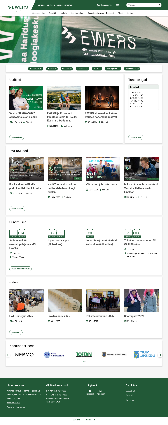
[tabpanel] (143, 97)
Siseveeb (83, 68)
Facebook (90, 392)
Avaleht (76, 420)
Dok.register (114, 68)
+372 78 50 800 (13, 398)
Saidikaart (90, 420)
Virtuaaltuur (133, 68)
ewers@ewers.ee (13, 403)
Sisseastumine (39, 13)
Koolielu (64, 13)
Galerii (128, 395)
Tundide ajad (135, 137)
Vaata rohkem (17, 209)
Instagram (100, 392)
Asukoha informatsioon (16, 407)
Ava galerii (15, 332)
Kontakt (131, 13)
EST (119, 5)
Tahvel (53, 68)
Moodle (67, 68)
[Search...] (159, 5)
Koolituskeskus (78, 13)
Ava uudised (16, 137)
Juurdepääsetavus (104, 5)
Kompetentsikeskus (96, 13)
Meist (121, 13)
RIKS (98, 68)
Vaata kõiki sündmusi (20, 269)
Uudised (129, 391)
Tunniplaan (36, 68)
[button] (160, 355)
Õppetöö (53, 13)
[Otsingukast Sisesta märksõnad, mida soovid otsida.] (143, 5)
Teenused (111, 13)
